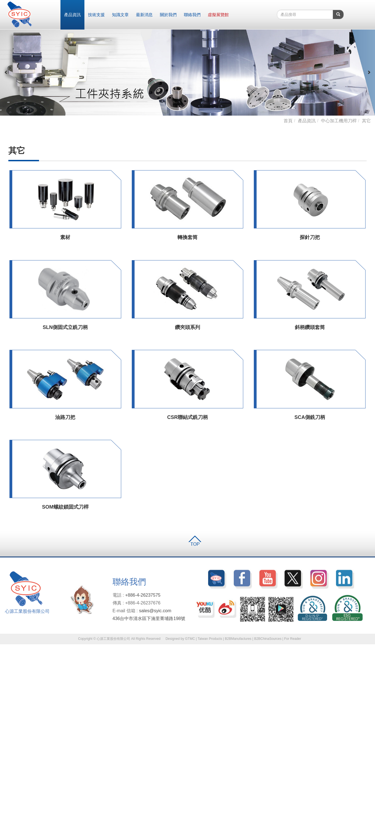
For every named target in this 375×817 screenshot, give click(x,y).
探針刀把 (310, 237)
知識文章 (120, 14)
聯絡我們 (192, 14)
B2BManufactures (238, 639)
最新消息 (144, 14)
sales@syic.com (155, 613)
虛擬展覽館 (218, 14)
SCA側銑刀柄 (309, 417)
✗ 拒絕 (5, 664)
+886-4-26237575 (142, 598)
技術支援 (96, 14)
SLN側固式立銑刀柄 (65, 327)
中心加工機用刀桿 (339, 120)
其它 (366, 120)
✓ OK (89, 814)
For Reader (292, 639)
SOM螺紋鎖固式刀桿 (65, 507)
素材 (65, 237)
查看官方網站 (28, 697)
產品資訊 (72, 14)
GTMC (190, 639)
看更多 (7, 697)
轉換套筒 (187, 237)
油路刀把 (65, 417)
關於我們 (168, 14)
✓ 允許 (5, 658)
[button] (6, 72)
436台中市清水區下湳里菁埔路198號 (149, 621)
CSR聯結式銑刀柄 (187, 417)
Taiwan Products (210, 639)
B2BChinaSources (267, 639)
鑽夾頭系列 (187, 327)
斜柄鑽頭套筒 (310, 327)
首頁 (288, 120)
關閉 (4, 647)
